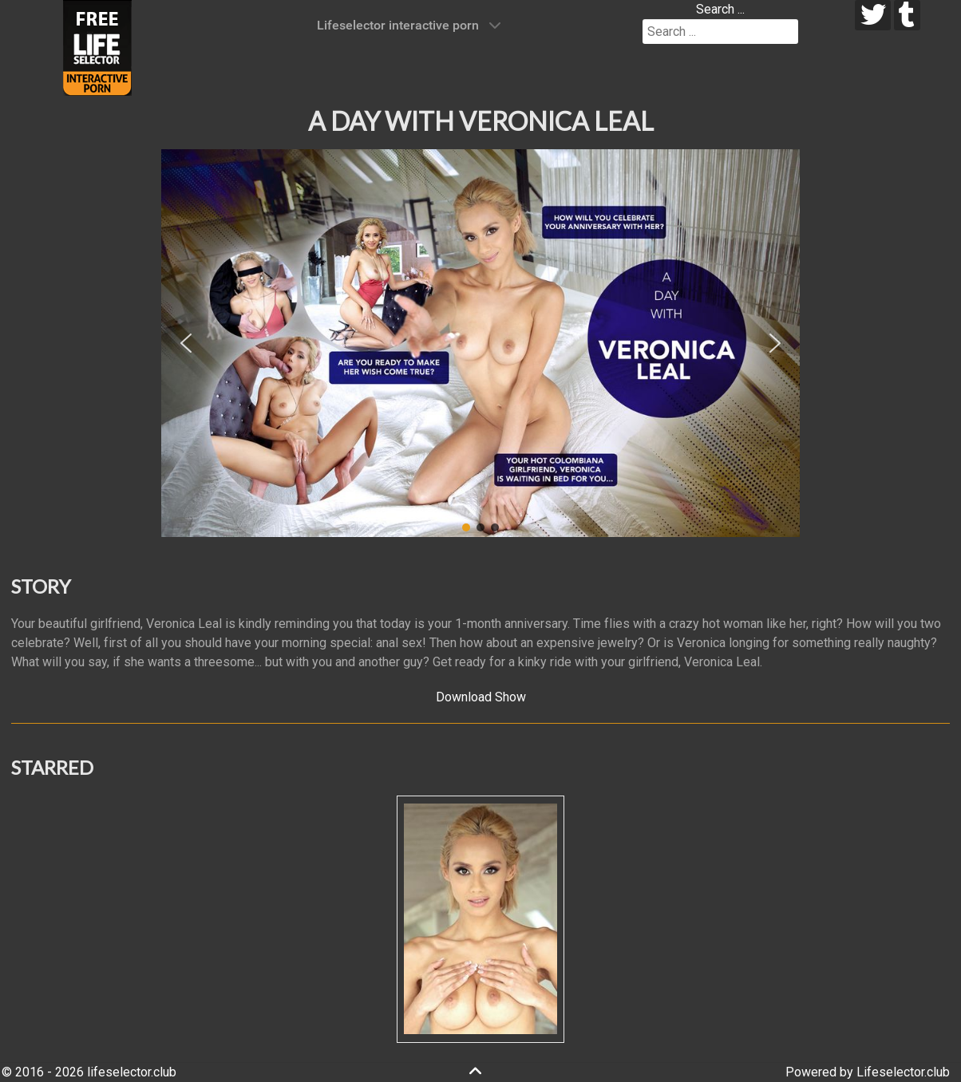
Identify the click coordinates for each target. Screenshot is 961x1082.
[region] (480, 343)
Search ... (720, 9)
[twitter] (873, 15)
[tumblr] (907, 15)
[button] (186, 343)
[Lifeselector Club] (97, 46)
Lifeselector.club (903, 1072)
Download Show (481, 697)
